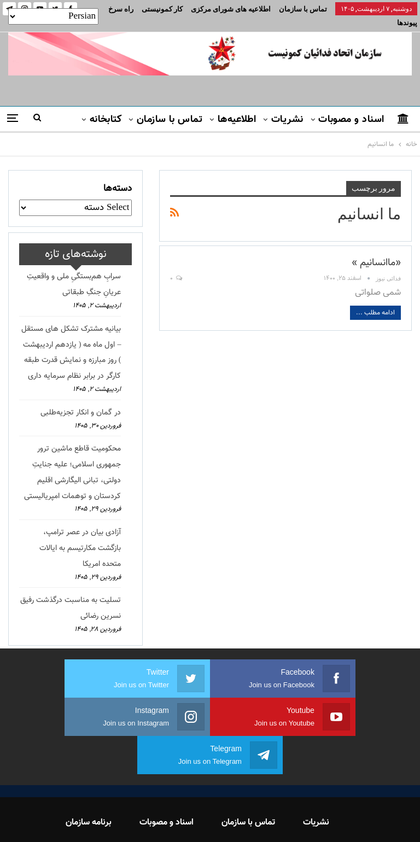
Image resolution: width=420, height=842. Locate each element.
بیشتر (171, 9)
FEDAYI (185, 819)
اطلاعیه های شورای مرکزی (231, 9)
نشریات (287, 106)
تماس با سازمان (303, 9)
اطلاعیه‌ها (237, 106)
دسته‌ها (117, 175)
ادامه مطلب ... (375, 300)
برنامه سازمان (89, 771)
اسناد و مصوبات (351, 106)
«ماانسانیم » (376, 250)
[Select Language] (53, 16)
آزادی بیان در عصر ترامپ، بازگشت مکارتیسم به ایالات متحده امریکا (80, 535)
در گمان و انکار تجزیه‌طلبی (80, 400)
